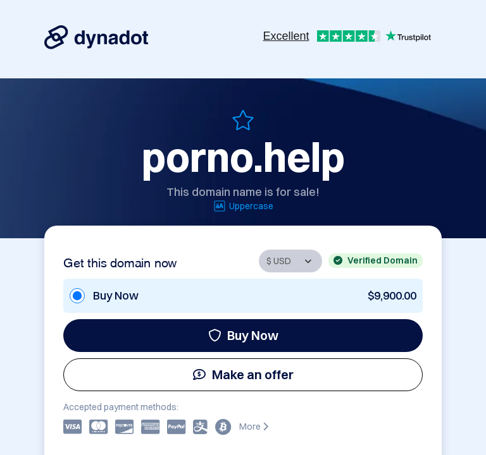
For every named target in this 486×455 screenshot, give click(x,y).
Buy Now (243, 335)
